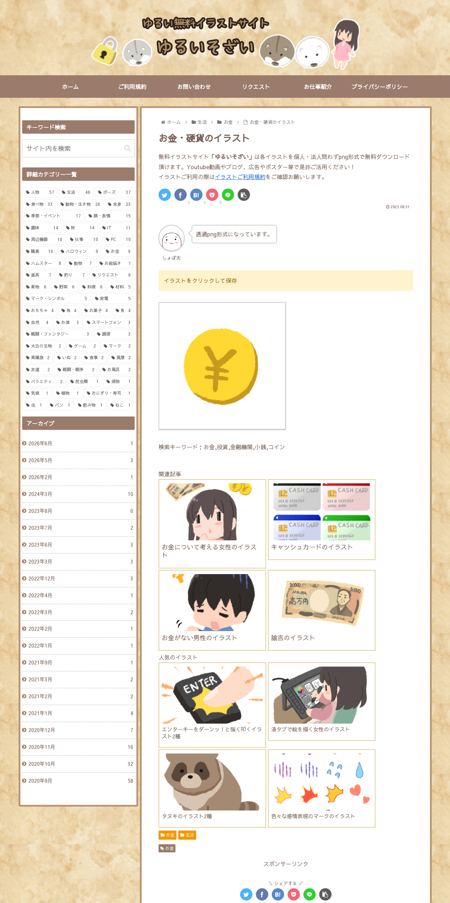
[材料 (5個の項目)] (120, 287)
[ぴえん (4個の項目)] (397, 768)
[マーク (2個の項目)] (117, 346)
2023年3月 (80, 561)
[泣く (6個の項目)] (233, 768)
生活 (187, 624)
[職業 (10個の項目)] (39, 251)
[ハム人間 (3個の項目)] (176, 791)
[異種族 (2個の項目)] (38, 357)
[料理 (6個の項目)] (92, 287)
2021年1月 (80, 713)
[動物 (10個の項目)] (298, 744)
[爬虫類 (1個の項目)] (84, 381)
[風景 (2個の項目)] (121, 357)
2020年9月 (80, 781)
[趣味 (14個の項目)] (42, 228)
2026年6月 (80, 443)
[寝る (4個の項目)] (172, 780)
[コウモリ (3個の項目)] (206, 803)
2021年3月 (80, 679)
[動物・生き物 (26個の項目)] (80, 204)
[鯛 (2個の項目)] (238, 803)
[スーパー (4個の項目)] (312, 780)
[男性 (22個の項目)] (173, 744)
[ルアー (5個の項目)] (289, 768)
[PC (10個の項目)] (118, 239)
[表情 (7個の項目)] (172, 756)
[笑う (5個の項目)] (261, 768)
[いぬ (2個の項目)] (67, 357)
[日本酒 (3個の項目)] (234, 791)
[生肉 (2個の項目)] (173, 815)
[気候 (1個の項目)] (37, 393)
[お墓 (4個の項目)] (399, 780)
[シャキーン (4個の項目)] (205, 780)
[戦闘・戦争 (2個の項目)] (76, 369)
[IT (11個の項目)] (116, 228)
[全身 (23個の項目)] (119, 204)
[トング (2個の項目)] (267, 803)
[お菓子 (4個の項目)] (96, 310)
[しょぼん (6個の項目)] (395, 756)
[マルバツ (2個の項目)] (338, 815)
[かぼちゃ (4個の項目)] (242, 780)
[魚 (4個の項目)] (123, 310)
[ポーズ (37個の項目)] (114, 192)
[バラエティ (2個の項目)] (44, 381)
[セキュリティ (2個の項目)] (205, 827)
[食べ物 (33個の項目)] (39, 204)
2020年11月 (80, 747)
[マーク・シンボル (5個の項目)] (56, 298)
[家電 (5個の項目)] (113, 298)
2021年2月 (80, 696)
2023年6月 (80, 544)
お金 (167, 624)
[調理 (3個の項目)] (114, 334)
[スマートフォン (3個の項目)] (109, 322)
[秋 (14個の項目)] (80, 228)
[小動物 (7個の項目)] (274, 756)
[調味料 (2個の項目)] (363, 803)
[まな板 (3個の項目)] (397, 791)
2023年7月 (80, 528)
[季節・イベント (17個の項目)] (53, 216)
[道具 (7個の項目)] (39, 275)
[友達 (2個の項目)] (38, 369)
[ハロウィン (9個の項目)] (79, 251)
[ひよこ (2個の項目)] (292, 827)
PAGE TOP (225, 866)
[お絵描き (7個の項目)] (115, 263)
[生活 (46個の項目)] (76, 192)
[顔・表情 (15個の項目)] (109, 216)
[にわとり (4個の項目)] (277, 780)
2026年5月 (80, 460)
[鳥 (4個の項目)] (69, 310)
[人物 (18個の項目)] (203, 744)
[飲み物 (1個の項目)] (90, 405)
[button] (127, 148)
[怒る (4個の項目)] (341, 768)
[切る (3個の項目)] (367, 791)
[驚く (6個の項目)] (172, 768)
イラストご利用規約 (240, 176)
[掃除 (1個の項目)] (118, 381)
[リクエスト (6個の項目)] (111, 275)
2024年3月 (80, 494)
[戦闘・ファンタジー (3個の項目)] (57, 334)
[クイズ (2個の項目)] (303, 815)
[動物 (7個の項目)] (80, 263)
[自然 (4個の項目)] (37, 322)
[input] (78, 148)
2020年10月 (80, 764)
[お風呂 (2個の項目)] (372, 827)
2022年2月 (80, 629)
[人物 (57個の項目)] (40, 192)
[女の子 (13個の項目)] (235, 744)
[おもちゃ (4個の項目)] (40, 310)
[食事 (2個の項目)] (94, 357)
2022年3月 (80, 612)
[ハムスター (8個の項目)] (360, 744)
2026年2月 (80, 477)
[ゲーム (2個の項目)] (82, 346)
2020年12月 (80, 730)
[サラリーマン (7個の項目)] (238, 756)
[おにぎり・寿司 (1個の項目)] (109, 393)
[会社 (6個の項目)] (365, 756)
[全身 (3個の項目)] (173, 803)
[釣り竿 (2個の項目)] (300, 803)
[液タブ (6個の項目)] (336, 756)
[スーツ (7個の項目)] (200, 756)
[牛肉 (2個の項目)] (203, 815)
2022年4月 (80, 595)
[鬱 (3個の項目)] (206, 791)
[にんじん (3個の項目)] (335, 791)
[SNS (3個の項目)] (304, 791)
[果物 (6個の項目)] (36, 287)
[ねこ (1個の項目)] (120, 405)
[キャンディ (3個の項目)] (269, 791)
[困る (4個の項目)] (368, 768)
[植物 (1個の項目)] (67, 393)
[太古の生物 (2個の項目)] (44, 346)
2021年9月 (80, 662)
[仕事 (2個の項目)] (373, 815)
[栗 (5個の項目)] (316, 768)
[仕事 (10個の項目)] (84, 239)
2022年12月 (80, 578)
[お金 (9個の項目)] (327, 744)
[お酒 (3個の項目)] (67, 322)
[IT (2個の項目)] (400, 815)
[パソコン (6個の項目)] (203, 768)
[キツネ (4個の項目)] (344, 780)
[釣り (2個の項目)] (332, 803)
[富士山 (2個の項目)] (268, 815)
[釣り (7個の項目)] (72, 275)
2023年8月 (80, 511)
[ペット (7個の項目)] (305, 756)
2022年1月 (80, 645)
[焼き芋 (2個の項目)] (235, 815)
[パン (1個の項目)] (60, 405)
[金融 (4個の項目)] (373, 780)
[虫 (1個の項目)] (34, 405)
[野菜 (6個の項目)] (64, 287)
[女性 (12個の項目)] (267, 744)
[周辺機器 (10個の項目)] (44, 239)
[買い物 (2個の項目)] (396, 803)
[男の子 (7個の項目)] (397, 744)
